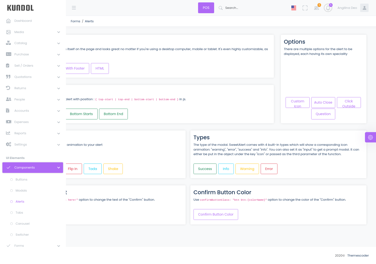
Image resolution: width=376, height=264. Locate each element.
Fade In (114, 172)
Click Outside (318, 113)
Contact (111, 255)
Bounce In (89, 172)
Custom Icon (318, 101)
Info (258, 172)
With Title (110, 67)
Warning (279, 172)
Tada (156, 172)
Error (301, 172)
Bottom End (177, 112)
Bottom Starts (145, 112)
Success (237, 172)
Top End (116, 112)
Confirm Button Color (247, 222)
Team (93, 255)
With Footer (138, 67)
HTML (163, 67)
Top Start (90, 112)
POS (206, 7)
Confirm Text (91, 222)
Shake (176, 172)
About (78, 255)
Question (344, 112)
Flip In (136, 172)
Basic (87, 67)
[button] (31, 31)
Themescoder (358, 255)
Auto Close (344, 101)
